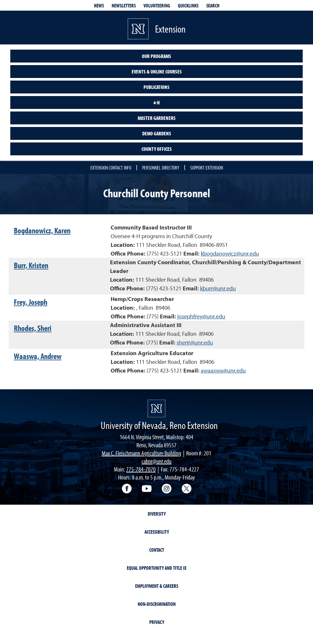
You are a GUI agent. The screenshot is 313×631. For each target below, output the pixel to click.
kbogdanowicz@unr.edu (230, 253)
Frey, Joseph (30, 301)
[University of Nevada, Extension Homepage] (156, 408)
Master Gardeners (157, 118)
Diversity (157, 513)
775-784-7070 (141, 469)
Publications (156, 87)
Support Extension (206, 167)
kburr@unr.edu (218, 288)
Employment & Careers (156, 586)
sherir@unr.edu (195, 342)
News (99, 5)
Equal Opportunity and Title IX (157, 568)
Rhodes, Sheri (32, 328)
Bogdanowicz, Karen (42, 230)
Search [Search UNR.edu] (212, 5)
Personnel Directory (160, 167)
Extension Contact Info (110, 167)
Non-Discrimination (157, 604)
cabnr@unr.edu (156, 461)
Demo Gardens (156, 133)
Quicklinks (188, 5)
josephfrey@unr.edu (201, 316)
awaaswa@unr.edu (223, 370)
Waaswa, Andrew (37, 356)
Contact (156, 550)
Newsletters (124, 5)
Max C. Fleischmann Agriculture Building (141, 453)
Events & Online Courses (157, 71)
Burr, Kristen (31, 265)
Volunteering (156, 5)
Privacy (156, 622)
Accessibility (156, 532)
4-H (156, 102)
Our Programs (156, 56)
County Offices (157, 149)
